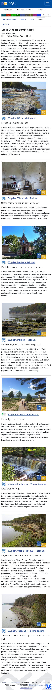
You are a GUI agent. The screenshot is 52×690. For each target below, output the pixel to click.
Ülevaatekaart (9, 20)
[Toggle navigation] (47, 3)
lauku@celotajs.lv (36, 685)
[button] (25, 10)
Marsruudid (7, 10)
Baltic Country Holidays (11, 682)
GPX (6, 24)
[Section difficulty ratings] (4, 118)
